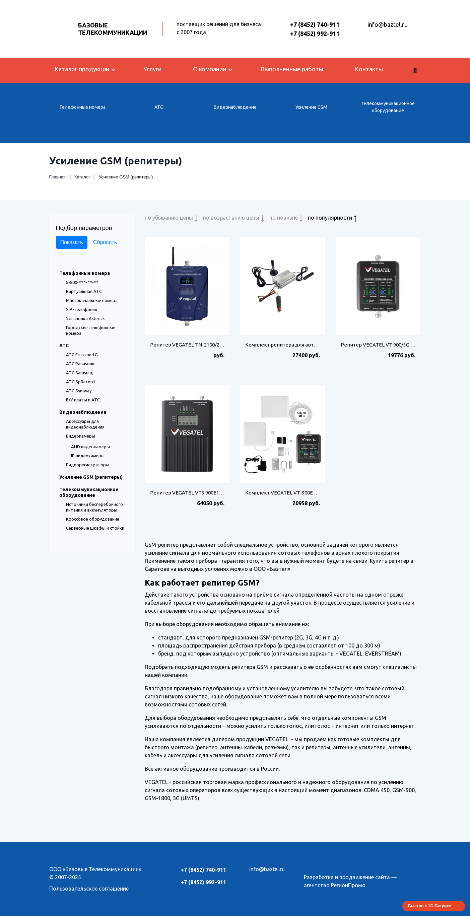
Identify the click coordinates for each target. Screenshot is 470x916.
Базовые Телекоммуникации (112, 29)
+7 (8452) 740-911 (314, 24)
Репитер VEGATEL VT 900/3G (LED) (382, 345)
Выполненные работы (292, 69)
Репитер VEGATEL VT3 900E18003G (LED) (198, 492)
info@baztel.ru (387, 24)
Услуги (152, 69)
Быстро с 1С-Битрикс (429, 906)
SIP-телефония (81, 309)
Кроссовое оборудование (92, 519)
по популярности (330, 218)
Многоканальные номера (92, 300)
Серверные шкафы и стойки (95, 528)
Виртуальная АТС (84, 291)
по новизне (283, 218)
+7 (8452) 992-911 (314, 33)
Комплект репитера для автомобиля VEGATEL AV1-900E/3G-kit (321, 345)
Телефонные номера (82, 107)
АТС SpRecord (80, 381)
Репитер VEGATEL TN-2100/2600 (188, 345)
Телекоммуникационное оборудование (388, 107)
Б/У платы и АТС (83, 399)
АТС (158, 107)
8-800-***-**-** (82, 282)
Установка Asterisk (85, 318)
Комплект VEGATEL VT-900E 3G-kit (286, 492)
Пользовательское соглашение (89, 889)
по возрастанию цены (231, 218)
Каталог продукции (82, 69)
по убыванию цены (169, 218)
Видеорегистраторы (87, 464)
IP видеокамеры (88, 455)
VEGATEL (276, 739)
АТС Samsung (79, 372)
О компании (209, 69)
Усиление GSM (311, 107)
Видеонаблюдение (235, 107)
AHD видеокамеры (90, 446)
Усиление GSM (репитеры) (91, 477)
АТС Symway (78, 390)
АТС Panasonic (80, 363)
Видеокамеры (80, 436)
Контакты (369, 69)
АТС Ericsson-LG (82, 354)
